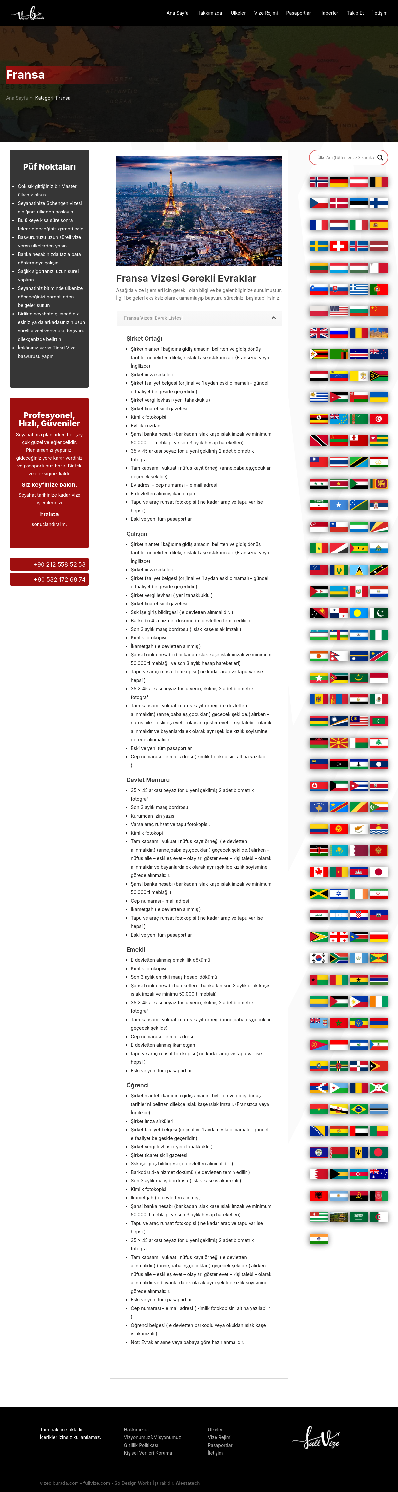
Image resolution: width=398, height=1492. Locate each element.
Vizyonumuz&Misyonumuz (152, 1437)
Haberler (329, 13)
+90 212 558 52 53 (59, 564)
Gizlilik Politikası (141, 1445)
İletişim (380, 13)
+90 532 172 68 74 (60, 579)
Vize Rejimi (266, 13)
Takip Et (355, 13)
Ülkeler (238, 13)
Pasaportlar (298, 13)
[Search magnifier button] (380, 157)
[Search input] (345, 157)
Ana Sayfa (178, 13)
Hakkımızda (209, 13)
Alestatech (188, 1483)
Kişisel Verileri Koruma (148, 1453)
